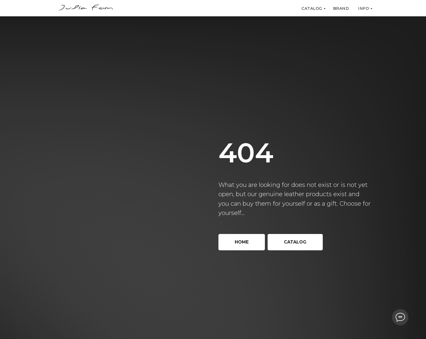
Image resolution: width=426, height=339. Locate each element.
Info (363, 8)
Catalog (312, 8)
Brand (341, 8)
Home (242, 242)
